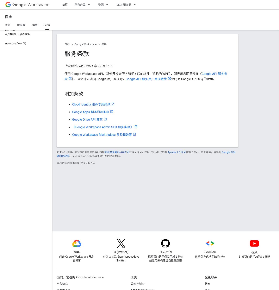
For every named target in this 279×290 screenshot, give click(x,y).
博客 (207, 283)
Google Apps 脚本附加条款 (90, 112)
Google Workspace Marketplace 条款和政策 (102, 135)
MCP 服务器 (123, 4)
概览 (7, 25)
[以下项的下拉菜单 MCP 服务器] (135, 4)
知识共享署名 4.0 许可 (117, 152)
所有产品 (80, 4)
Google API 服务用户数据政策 (146, 79)
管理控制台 (137, 283)
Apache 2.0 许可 (177, 152)
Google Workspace (85, 44)
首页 (8, 16)
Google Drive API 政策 (87, 119)
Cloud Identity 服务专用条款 (91, 104)
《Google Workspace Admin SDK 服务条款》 (102, 127)
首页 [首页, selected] (65, 4)
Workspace (30, 4)
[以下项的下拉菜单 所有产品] (90, 4)
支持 (104, 44)
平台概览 (62, 283)
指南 (35, 25)
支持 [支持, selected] (47, 25)
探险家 (21, 25)
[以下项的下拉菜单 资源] (108, 4)
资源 (101, 4)
